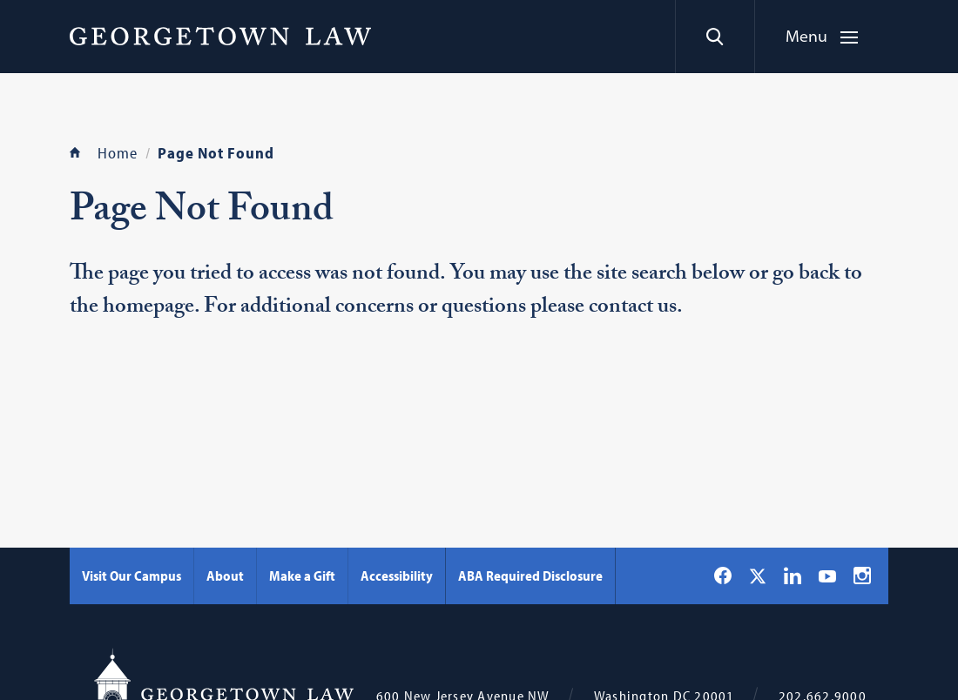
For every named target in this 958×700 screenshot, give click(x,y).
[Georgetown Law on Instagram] (862, 575)
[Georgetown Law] (220, 35)
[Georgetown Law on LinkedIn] (792, 575)
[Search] (714, 36)
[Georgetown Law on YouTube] (827, 575)
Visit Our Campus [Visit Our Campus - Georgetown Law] (131, 575)
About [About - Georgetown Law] (225, 575)
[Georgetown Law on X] (757, 576)
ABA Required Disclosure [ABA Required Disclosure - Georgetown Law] (530, 575)
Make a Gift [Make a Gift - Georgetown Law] (302, 575)
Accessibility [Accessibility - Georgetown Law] (397, 575)
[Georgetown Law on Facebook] (723, 575)
